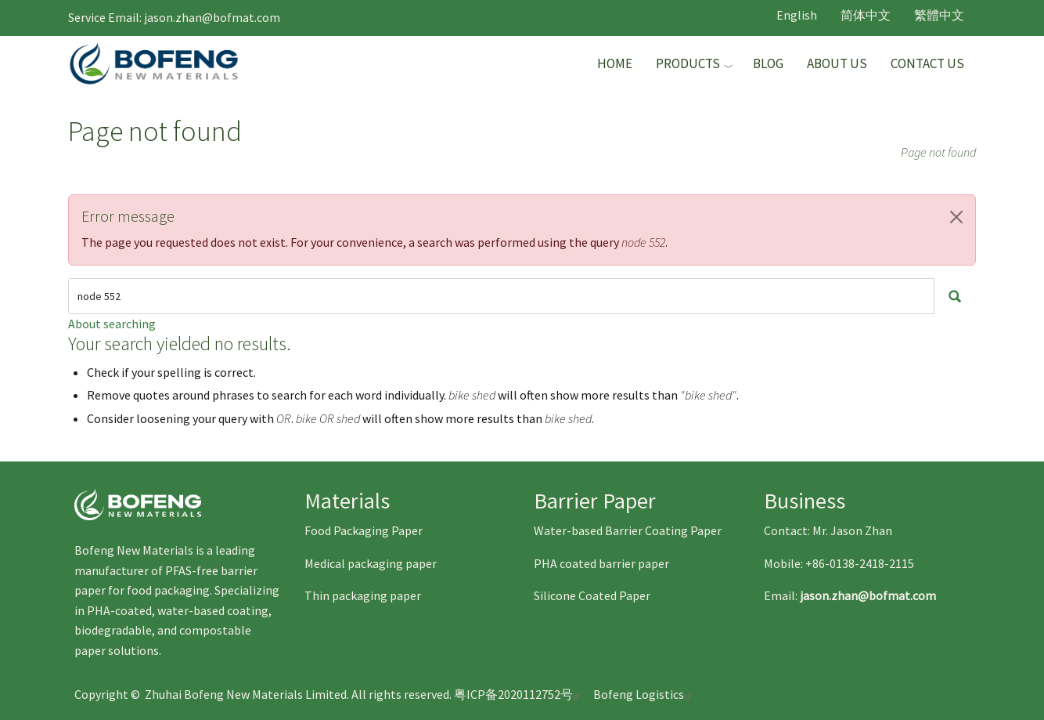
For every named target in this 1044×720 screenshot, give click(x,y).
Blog (768, 63)
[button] (956, 217)
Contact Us (927, 63)
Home (614, 63)
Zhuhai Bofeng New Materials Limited (246, 694)
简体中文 (866, 15)
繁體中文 (939, 15)
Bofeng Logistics (644, 694)
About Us (837, 63)
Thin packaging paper (362, 595)
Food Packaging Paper (363, 530)
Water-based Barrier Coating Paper (628, 530)
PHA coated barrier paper (601, 563)
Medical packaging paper (370, 563)
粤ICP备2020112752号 (519, 694)
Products (688, 63)
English (796, 15)
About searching (112, 323)
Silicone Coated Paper (592, 595)
